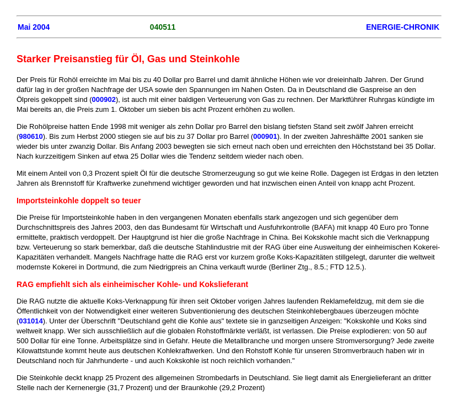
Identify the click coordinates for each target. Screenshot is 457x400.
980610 (30, 136)
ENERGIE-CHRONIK (402, 27)
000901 (265, 136)
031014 (30, 321)
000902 (104, 99)
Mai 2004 (34, 27)
